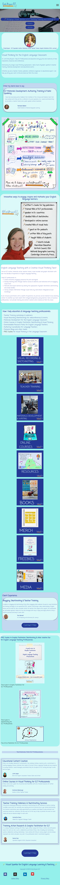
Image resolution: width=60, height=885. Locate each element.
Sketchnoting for (6, 722)
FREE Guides (8, 331)
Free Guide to (5, 720)
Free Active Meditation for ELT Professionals (14, 743)
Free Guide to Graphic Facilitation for (12, 685)
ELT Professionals (6, 687)
